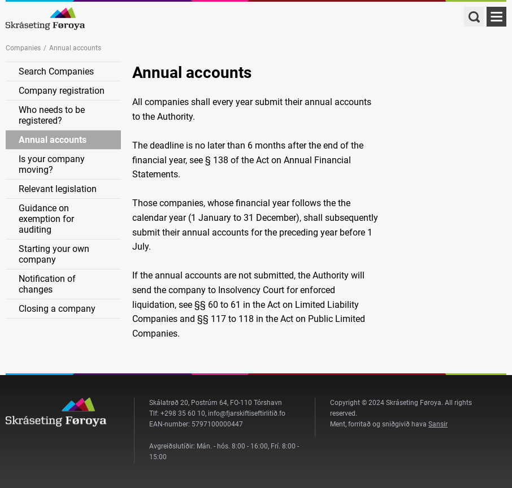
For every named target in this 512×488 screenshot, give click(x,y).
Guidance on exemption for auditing (46, 219)
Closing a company (57, 308)
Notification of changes (47, 284)
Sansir (438, 424)
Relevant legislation (58, 189)
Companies (23, 48)
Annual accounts (52, 139)
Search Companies (56, 71)
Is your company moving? (52, 164)
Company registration (62, 90)
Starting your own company (54, 254)
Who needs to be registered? (52, 115)
